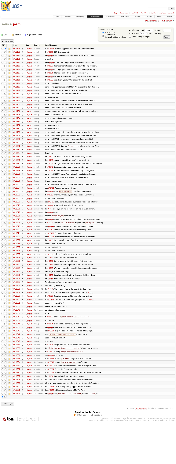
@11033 (16, 403)
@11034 (16, 399)
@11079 (16, 224)
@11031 (16, 411)
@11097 (16, 154)
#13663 (50, 403)
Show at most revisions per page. (145, 34)
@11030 (16, 415)
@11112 (16, 95)
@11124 (16, 49)
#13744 (50, 228)
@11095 (16, 161)
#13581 (50, 306)
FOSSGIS (118, 459)
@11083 (16, 208)
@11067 (16, 271)
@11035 (16, 395)
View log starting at (141, 30)
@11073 (16, 247)
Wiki (57, 17)
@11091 (16, 177)
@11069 (16, 263)
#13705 (51, 220)
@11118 (16, 72)
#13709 (50, 302)
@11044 (16, 360)
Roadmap (138, 17)
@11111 (16, 99)
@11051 (16, 333)
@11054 (16, 321)
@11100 (16, 142)
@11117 (16, 76)
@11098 (16, 150)
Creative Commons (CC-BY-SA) (121, 461)
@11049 (16, 341)
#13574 (50, 380)
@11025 (16, 434)
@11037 (16, 388)
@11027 (16, 427)
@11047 (16, 349)
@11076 (16, 236)
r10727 (91, 329)
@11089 (16, 185)
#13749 (51, 49)
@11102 (16, 134)
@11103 (16, 130)
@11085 (16, 200)
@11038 (16, 384)
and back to (163, 30)
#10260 (50, 263)
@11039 (16, 380)
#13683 (51, 364)
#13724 (51, 259)
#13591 (50, 76)
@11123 (16, 52)
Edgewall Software (29, 461)
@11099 (16, 146)
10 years (29, 49)
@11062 (16, 290)
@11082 (16, 212)
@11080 (16, 220)
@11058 (16, 306)
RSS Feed (81, 456)
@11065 (16, 278)
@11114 (16, 87)
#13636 (51, 427)
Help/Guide (134, 13)
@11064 (16, 282)
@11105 (16, 123)
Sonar (159, 17)
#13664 (51, 407)
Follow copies (108, 35)
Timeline (67, 17)
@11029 (16, 419)
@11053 (16, 325)
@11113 (16, 91)
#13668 (50, 388)
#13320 (50, 170)
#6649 (51, 64)
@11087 (16, 193)
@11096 (16, 158)
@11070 (16, 259)
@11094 (16, 165)
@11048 (16, 345)
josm (16, 24)
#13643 (50, 290)
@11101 (16, 138)
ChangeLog (96, 456)
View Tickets (110, 17)
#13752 (50, 232)
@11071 (16, 255)
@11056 (16, 313)
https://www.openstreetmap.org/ (162, 459)
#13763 (50, 212)
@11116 (16, 80)
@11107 (16, 115)
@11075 (16, 239)
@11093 (16, 169)
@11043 (16, 364)
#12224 (51, 411)
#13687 (50, 361)
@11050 (16, 337)
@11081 (16, 216)
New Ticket (125, 17)
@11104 (16, 126)
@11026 (16, 430)
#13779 (50, 53)
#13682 (51, 279)
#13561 (50, 286)
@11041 (16, 372)
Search (169, 17)
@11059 (16, 302)
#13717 (50, 185)
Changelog (80, 17)
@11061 (16, 294)
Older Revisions (167, 20)
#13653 (50, 435)
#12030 (50, 57)
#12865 (51, 329)
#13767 (50, 173)
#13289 (50, 68)
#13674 (50, 357)
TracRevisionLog (141, 449)
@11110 (16, 103)
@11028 (16, 423)
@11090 (16, 181)
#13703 (50, 318)
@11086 (16, 197)
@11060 (16, 298)
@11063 (16, 286)
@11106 (16, 119)
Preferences (124, 13)
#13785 (50, 84)
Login (116, 13)
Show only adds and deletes (114, 37)
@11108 (16, 111)
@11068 (16, 267)
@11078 (16, 228)
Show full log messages (139, 37)
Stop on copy (108, 32)
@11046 (16, 353)
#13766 (50, 80)
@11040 (16, 376)
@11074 (16, 243)
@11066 (16, 274)
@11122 (16, 56)
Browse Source (95, 17)
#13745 (50, 177)
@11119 (16, 68)
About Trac (144, 13)
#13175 (51, 255)
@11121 (16, 60)
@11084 (16, 204)
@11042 (16, 368)
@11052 (16, 329)
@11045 (16, 356)
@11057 (16, 310)
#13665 (50, 224)
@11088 (16, 189)
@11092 (16, 173)
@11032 (16, 407)
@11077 (16, 232)
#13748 (50, 251)
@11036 (16, 392)
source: (7, 24)
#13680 (50, 349)
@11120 (16, 64)
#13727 (50, 244)
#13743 (50, 181)
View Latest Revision (152, 20)
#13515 (51, 400)
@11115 (16, 84)
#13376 (51, 392)
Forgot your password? (166, 13)
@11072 (16, 251)
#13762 (51, 205)
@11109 (16, 107)
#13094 (50, 72)
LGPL (167, 461)
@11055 (16, 317)
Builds (149, 17)
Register (153, 13)
